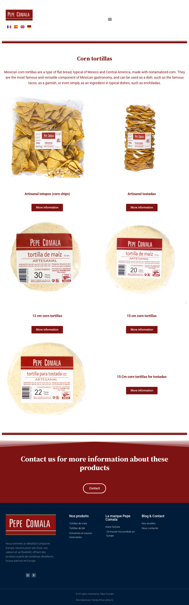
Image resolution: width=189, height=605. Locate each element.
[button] (110, 19)
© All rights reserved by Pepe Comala (94, 594)
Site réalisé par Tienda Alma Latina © (94, 600)
